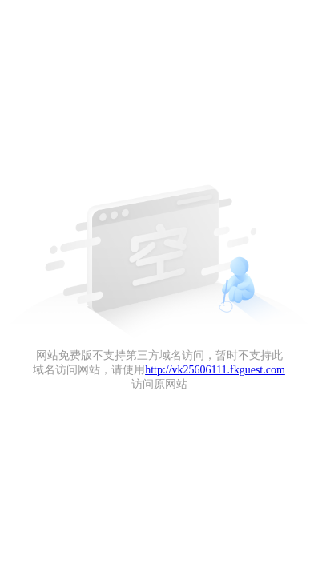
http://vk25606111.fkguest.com (215, 370)
